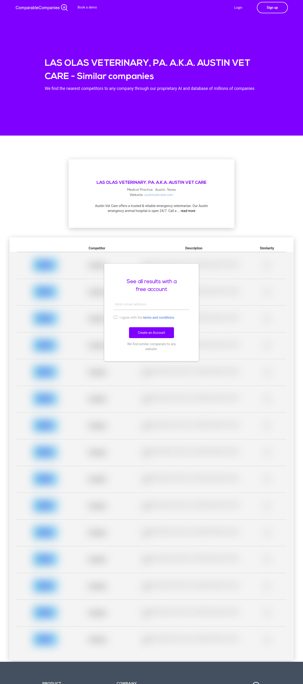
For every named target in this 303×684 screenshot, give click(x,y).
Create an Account (151, 333)
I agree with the (144, 317)
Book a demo (87, 7)
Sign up (272, 7)
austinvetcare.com (158, 195)
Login (238, 7)
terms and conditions (158, 317)
